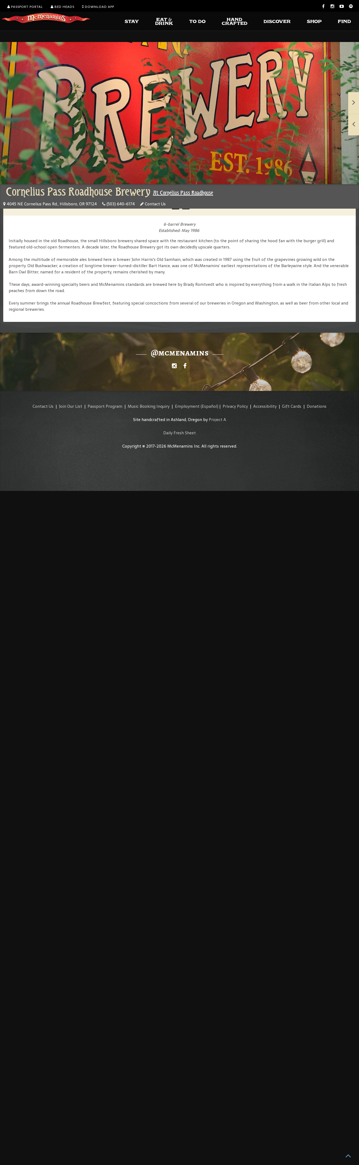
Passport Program (105, 406)
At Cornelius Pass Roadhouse (183, 193)
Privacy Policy (235, 406)
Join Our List (70, 406)
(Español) (209, 406)
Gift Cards (291, 406)
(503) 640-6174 (118, 203)
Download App (98, 6)
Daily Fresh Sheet (179, 432)
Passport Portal (25, 6)
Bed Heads (62, 6)
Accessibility (265, 406)
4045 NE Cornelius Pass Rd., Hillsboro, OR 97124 (50, 203)
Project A (217, 419)
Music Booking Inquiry (148, 406)
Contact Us (153, 203)
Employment (187, 406)
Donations (316, 406)
